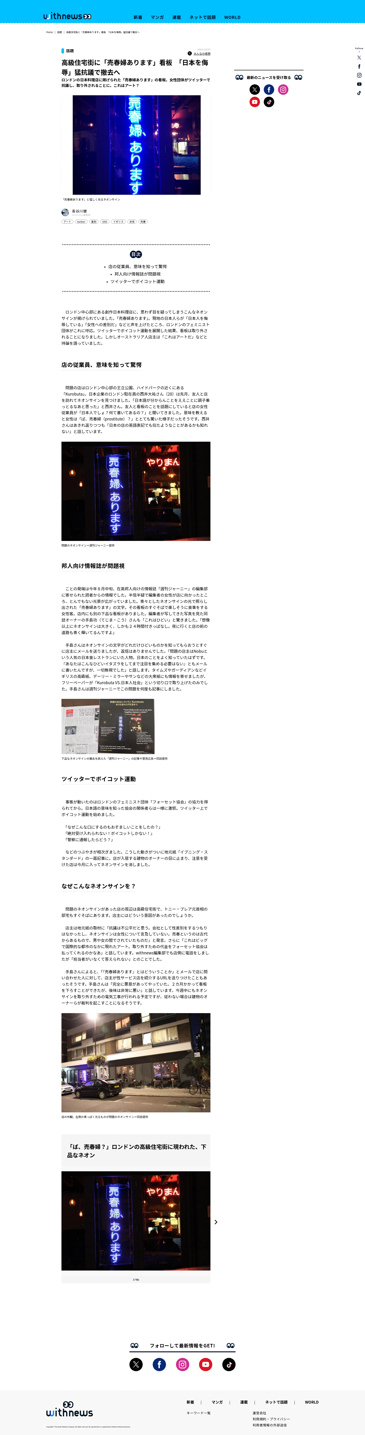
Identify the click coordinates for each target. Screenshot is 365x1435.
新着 (138, 17)
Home (49, 32)
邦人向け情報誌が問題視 (138, 274)
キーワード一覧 (199, 1413)
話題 (59, 32)
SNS (104, 221)
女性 (132, 221)
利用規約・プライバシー (271, 1419)
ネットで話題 (202, 17)
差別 (93, 221)
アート (67, 221)
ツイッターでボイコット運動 (138, 281)
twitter (81, 221)
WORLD (232, 17)
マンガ (157, 17)
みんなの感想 (199, 53)
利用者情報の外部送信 (270, 1425)
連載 (176, 17)
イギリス (118, 221)
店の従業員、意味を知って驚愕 (137, 266)
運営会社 (260, 1413)
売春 (142, 221)
